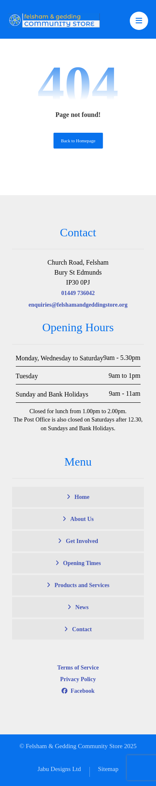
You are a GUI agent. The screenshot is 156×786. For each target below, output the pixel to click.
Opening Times (82, 563)
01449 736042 (78, 293)
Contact (82, 629)
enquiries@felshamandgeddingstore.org (78, 305)
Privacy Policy (78, 679)
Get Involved (82, 541)
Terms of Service (78, 668)
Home (81, 497)
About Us (82, 519)
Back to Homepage (78, 141)
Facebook (78, 691)
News (82, 607)
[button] (139, 21)
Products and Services (81, 585)
